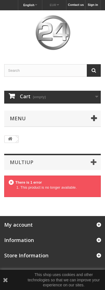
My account (18, 224)
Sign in (93, 4)
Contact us (76, 4)
